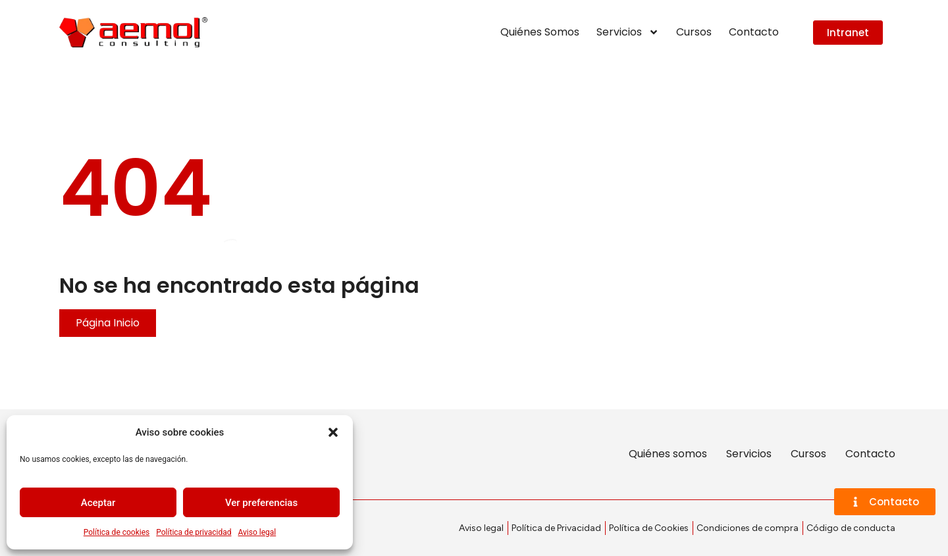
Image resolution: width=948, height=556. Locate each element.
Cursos (694, 31)
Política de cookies (117, 532)
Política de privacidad (193, 532)
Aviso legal (257, 532)
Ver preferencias (261, 503)
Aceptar (98, 503)
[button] (333, 432)
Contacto (754, 31)
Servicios (627, 32)
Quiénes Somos (539, 31)
